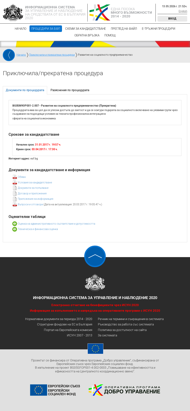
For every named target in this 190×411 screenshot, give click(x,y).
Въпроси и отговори (31, 204)
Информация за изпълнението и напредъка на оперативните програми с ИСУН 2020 (95, 310)
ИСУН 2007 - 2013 (79, 335)
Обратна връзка (86, 35)
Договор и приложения (32, 193)
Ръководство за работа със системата (126, 324)
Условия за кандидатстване (35, 182)
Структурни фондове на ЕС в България (64, 324)
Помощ (110, 35)
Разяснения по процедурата (69, 90)
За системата (107, 335)
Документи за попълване (33, 187)
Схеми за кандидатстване (85, 28)
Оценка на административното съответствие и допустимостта (56, 223)
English (183, 11)
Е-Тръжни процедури (158, 28)
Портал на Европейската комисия (68, 330)
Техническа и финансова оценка (38, 229)
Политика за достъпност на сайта (122, 330)
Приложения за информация (35, 198)
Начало (20, 28)
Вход (172, 18)
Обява (22, 176)
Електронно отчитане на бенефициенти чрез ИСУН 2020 (95, 305)
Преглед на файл (124, 28)
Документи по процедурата (25, 90)
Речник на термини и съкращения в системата (131, 319)
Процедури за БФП (45, 28)
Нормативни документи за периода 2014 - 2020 (58, 319)
